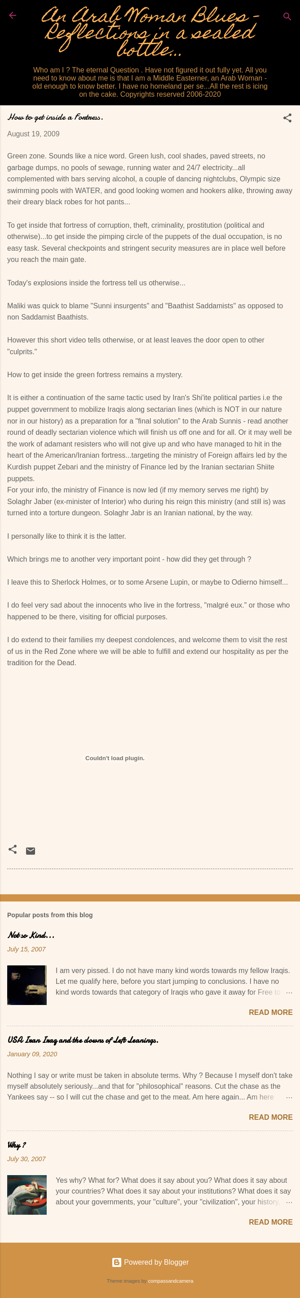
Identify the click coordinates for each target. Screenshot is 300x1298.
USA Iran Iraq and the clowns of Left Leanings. (83, 1040)
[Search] (287, 18)
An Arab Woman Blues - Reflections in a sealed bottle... (150, 35)
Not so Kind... (30, 935)
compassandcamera (171, 1281)
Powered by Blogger (150, 1262)
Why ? (16, 1145)
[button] (287, 119)
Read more (271, 1012)
